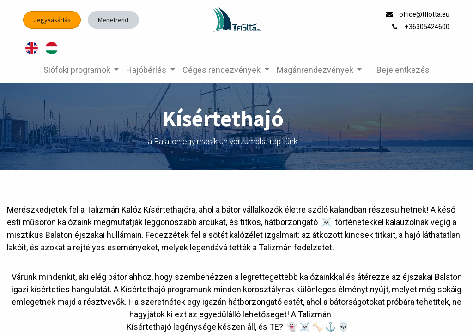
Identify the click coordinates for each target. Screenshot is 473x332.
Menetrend (113, 20)
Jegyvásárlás (52, 20)
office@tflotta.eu (425, 14)
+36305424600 (428, 27)
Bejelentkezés (403, 70)
